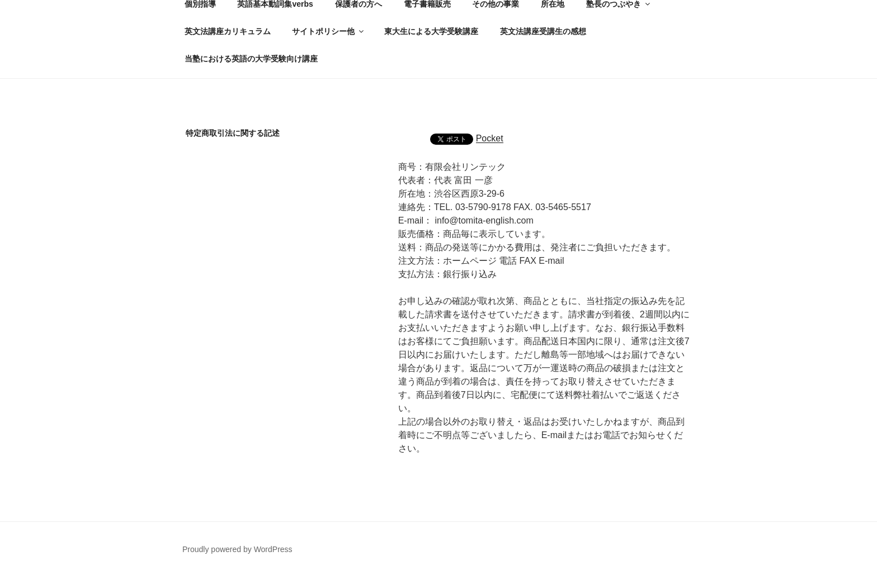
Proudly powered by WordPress (237, 549)
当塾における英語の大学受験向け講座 (251, 58)
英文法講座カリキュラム (228, 31)
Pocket (489, 138)
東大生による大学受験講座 (431, 31)
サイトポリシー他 (328, 31)
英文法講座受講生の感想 (543, 31)
